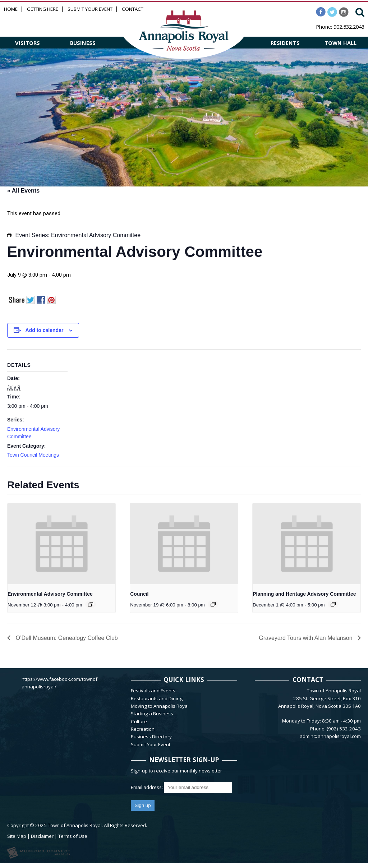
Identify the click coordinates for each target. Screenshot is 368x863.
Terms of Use (72, 836)
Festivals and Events (153, 690)
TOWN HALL (340, 42)
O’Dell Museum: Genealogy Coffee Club (66, 638)
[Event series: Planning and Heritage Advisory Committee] (333, 604)
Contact (132, 9)
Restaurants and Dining (157, 698)
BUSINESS (83, 42)
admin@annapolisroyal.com (330, 736)
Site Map (16, 836)
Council (139, 594)
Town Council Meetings (33, 455)
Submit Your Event (90, 9)
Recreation (143, 729)
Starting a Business (152, 713)
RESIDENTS (285, 42)
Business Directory (151, 736)
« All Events (23, 191)
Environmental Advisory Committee (50, 594)
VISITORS (27, 42)
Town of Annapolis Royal (75, 825)
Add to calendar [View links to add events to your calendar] (45, 330)
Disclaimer (42, 836)
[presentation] (61, 543)
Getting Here (42, 9)
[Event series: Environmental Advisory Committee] (90, 604)
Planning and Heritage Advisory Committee (304, 594)
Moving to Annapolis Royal (160, 706)
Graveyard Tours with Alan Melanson (306, 638)
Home (11, 9)
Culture (139, 721)
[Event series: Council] (213, 604)
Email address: (147, 787)
